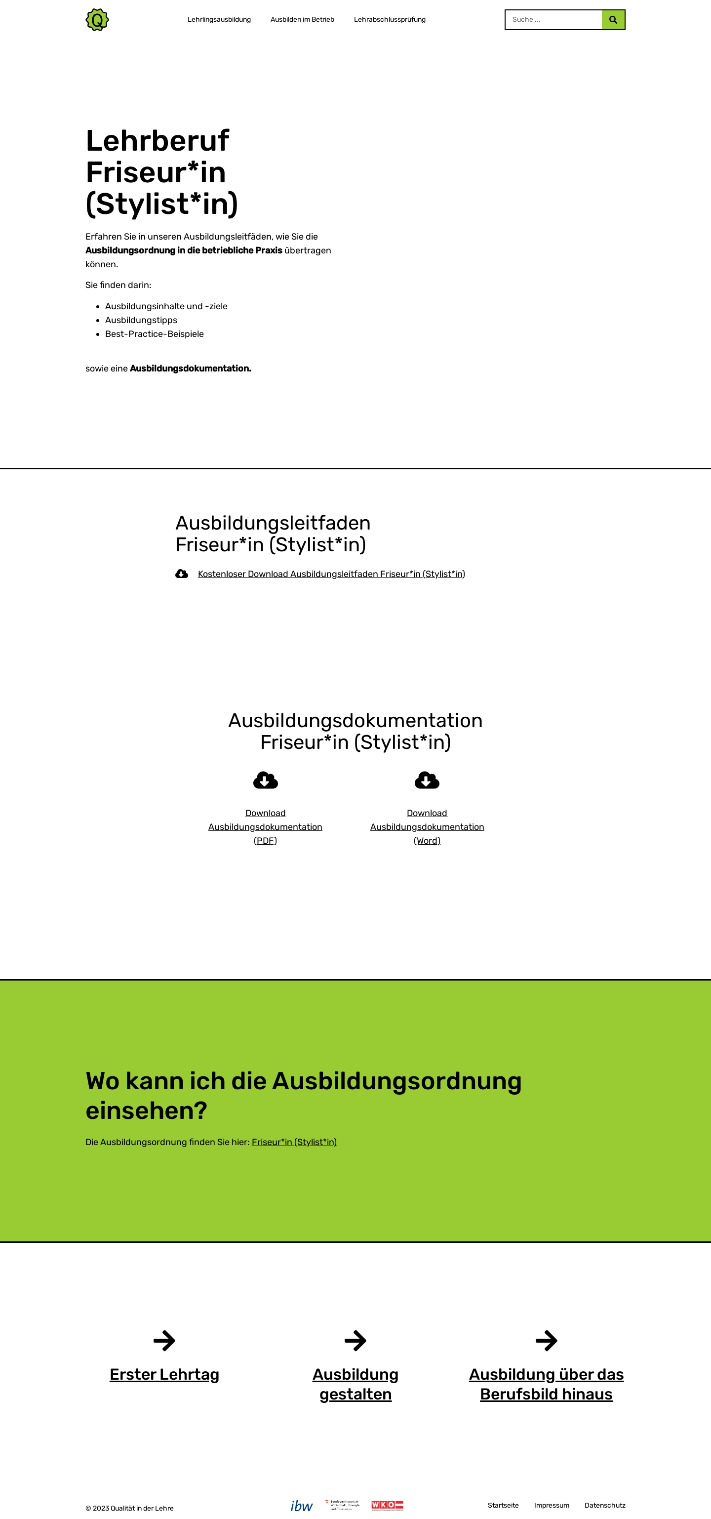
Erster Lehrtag (165, 1374)
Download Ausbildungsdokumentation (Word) (427, 827)
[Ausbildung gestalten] (355, 1340)
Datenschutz (605, 1505)
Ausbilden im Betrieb (302, 19)
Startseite (503, 1505)
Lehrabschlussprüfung (390, 19)
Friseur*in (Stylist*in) (294, 1142)
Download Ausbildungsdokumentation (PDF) (265, 827)
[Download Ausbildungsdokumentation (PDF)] (265, 780)
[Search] (613, 19)
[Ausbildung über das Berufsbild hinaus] (546, 1340)
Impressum (551, 1505)
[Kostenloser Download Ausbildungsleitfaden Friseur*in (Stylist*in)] (181, 573)
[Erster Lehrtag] (164, 1340)
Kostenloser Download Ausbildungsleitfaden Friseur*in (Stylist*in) (331, 574)
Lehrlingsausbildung (219, 19)
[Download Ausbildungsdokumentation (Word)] (427, 780)
